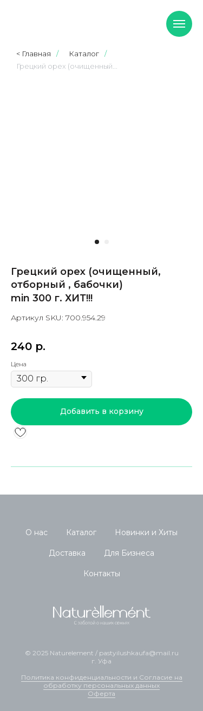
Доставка (67, 553)
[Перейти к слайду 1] (97, 242)
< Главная (33, 53)
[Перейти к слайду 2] (106, 242)
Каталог (84, 53)
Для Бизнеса (129, 553)
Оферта (101, 693)
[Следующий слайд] (178, 158)
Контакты (101, 573)
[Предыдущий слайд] (24, 158)
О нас (36, 532)
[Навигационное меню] (179, 24)
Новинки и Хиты (146, 532)
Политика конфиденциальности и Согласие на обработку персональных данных (101, 681)
